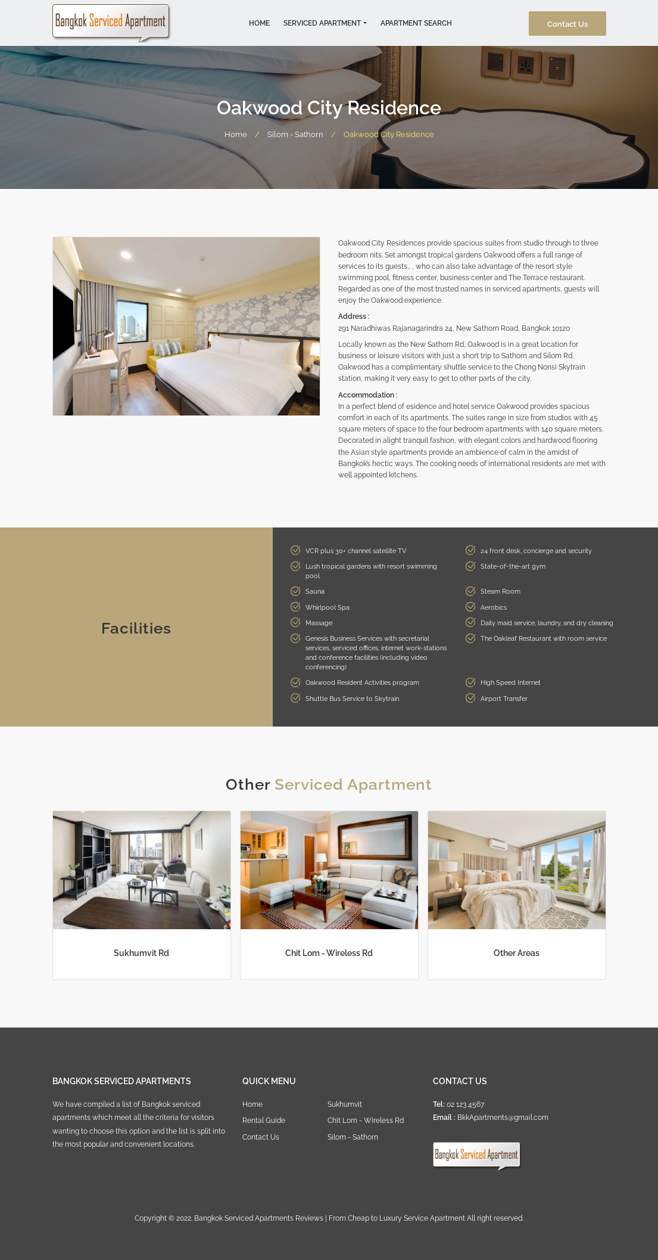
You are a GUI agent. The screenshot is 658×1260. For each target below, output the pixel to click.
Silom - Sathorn (295, 133)
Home (259, 22)
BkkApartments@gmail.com (502, 1117)
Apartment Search (416, 22)
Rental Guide (263, 1120)
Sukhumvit (345, 1103)
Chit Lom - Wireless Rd (366, 1120)
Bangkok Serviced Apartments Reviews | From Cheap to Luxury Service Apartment (329, 1217)
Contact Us (567, 23)
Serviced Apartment (322, 22)
